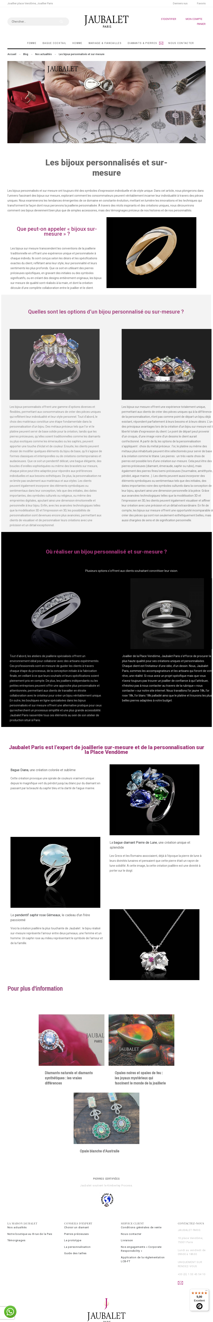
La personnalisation (77, 1246)
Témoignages (16, 1240)
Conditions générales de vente (141, 1227)
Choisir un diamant (76, 1227)
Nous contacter (131, 1233)
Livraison (127, 1240)
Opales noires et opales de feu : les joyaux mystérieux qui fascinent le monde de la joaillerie (140, 1133)
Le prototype (72, 1240)
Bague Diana (19, 770)
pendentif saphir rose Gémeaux (37, 915)
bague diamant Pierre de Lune (135, 842)
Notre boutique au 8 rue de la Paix (29, 1233)
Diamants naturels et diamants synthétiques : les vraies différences (69, 1133)
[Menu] (206, 1291)
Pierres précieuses (76, 1233)
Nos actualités (17, 1227)
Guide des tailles (75, 1253)
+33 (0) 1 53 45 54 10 (191, 1274)
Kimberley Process (119, 1185)
